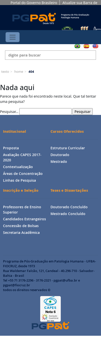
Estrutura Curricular (68, 148)
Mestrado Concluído (68, 213)
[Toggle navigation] (13, 37)
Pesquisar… (9, 111)
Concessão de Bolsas (21, 225)
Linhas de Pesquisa (19, 180)
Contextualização (18, 166)
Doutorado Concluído (69, 206)
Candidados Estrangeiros (24, 219)
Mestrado (59, 161)
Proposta (11, 148)
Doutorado (60, 154)
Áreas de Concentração (23, 173)
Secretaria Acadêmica (21, 232)
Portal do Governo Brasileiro (34, 2)
